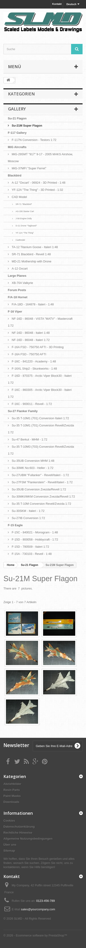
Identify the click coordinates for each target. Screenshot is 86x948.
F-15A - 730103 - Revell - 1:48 (32, 554)
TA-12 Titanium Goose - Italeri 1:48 (35, 247)
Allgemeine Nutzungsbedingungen (28, 838)
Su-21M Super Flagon (27, 125)
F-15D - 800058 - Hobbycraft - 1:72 (35, 539)
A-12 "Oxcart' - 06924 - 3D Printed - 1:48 (38, 182)
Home (10, 565)
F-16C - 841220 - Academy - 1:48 (34, 361)
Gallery (17, 109)
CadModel (20, 240)
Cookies (9, 820)
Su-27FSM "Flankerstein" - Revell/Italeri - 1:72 (42, 482)
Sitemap (9, 850)
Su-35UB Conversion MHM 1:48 (33, 460)
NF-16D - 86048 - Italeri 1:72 (31, 340)
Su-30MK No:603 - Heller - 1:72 (32, 468)
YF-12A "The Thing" (25, 233)
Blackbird (14, 175)
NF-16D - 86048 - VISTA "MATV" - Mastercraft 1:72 (40, 322)
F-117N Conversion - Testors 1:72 (34, 140)
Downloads (11, 802)
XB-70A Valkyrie (22, 283)
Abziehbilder (12, 784)
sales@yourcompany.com (38, 909)
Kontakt (57, 4)
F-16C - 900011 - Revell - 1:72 (32, 404)
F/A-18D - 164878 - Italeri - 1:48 (33, 304)
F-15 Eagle (15, 525)
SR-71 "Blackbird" (24, 204)
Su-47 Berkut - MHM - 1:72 (29, 439)
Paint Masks (12, 796)
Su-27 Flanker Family (23, 411)
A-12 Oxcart (20, 268)
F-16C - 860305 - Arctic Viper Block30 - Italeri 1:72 (40, 393)
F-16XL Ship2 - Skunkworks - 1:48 (34, 368)
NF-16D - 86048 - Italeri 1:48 (31, 332)
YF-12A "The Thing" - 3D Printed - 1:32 (37, 189)
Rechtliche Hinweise (17, 832)
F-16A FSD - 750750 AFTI (29, 354)
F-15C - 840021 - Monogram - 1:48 (35, 532)
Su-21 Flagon (17, 118)
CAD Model (19, 197)
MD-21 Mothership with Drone (31, 261)
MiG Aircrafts (17, 147)
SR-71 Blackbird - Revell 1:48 (31, 254)
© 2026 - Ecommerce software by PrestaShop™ (35, 935)
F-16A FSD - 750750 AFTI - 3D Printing (38, 347)
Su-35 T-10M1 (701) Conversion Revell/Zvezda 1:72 (41, 429)
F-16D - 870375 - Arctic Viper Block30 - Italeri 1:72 (40, 379)
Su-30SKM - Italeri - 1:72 (28, 511)
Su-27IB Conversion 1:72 (28, 518)
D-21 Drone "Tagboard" (26, 226)
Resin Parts (11, 790)
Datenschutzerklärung (19, 826)
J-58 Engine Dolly (24, 218)
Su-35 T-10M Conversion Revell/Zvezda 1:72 (41, 503)
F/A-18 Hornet (17, 297)
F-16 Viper (15, 311)
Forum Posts (17, 290)
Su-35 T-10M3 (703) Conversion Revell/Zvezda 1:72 (41, 450)
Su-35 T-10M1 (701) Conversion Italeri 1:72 (40, 418)
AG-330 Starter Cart (25, 211)
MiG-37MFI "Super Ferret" (29, 168)
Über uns (9, 844)
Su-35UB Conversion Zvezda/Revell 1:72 (39, 489)
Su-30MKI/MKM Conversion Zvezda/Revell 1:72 (43, 496)
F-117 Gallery (17, 132)
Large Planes (17, 275)
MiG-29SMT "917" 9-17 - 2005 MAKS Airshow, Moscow (40, 157)
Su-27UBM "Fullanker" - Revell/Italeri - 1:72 (40, 475)
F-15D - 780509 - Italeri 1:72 (30, 546)
